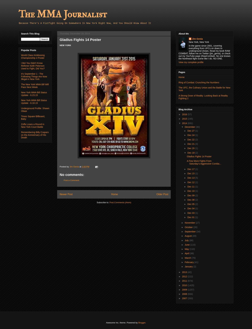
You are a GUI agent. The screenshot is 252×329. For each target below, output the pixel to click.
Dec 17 (191, 169)
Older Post (162, 194)
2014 (185, 123)
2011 (185, 281)
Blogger (141, 322)
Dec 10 (191, 191)
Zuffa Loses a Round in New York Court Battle (32, 125)
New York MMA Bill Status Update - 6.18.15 (34, 101)
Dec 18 (191, 153)
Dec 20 (191, 148)
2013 (185, 272)
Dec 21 (191, 144)
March (188, 258)
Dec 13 (191, 178)
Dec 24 (191, 135)
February (189, 262)
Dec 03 (191, 213)
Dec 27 (191, 131)
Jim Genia (197, 39)
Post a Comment (71, 180)
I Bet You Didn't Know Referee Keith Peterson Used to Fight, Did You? (33, 66)
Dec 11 (191, 186)
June (187, 244)
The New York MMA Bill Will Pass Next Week (35, 85)
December (190, 127)
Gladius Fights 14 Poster (199, 156)
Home (114, 194)
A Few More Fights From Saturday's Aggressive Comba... (204, 162)
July (187, 240)
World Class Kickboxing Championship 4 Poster (33, 56)
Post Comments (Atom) (120, 202)
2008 (185, 294)
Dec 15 (191, 173)
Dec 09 (191, 195)
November (190, 222)
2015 (185, 118)
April (187, 253)
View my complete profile (191, 62)
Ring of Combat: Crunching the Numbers (199, 82)
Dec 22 (191, 139)
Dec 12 (191, 182)
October (189, 227)
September (190, 231)
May (187, 249)
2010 (185, 285)
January (189, 266)
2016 (185, 114)
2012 (185, 276)
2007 (185, 298)
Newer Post (66, 194)
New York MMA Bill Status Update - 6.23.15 (34, 93)
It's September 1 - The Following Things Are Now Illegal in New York (34, 77)
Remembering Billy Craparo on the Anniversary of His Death (35, 135)
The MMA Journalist (62, 14)
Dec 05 (191, 204)
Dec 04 (191, 208)
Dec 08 (191, 200)
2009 (185, 289)
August (188, 236)
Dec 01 (191, 217)
